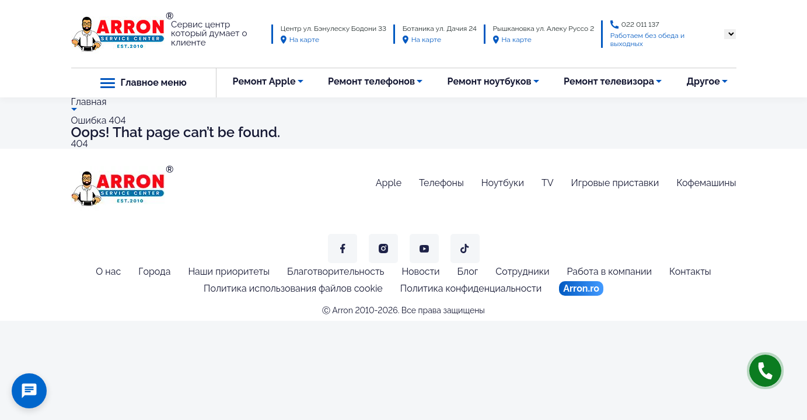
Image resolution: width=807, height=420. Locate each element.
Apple (388, 182)
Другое (702, 81)
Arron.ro (581, 288)
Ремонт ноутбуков (490, 81)
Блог (467, 271)
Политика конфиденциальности (471, 288)
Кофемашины (706, 182)
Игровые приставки (615, 182)
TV (548, 182)
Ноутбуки (502, 182)
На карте (300, 40)
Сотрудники (522, 271)
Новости (420, 271)
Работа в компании (609, 271)
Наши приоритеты (229, 271)
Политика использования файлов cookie (293, 288)
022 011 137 (640, 24)
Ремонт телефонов (371, 81)
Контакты (690, 271)
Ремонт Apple (263, 81)
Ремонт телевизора (609, 81)
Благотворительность (335, 271)
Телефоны (441, 182)
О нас (108, 271)
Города (154, 271)
